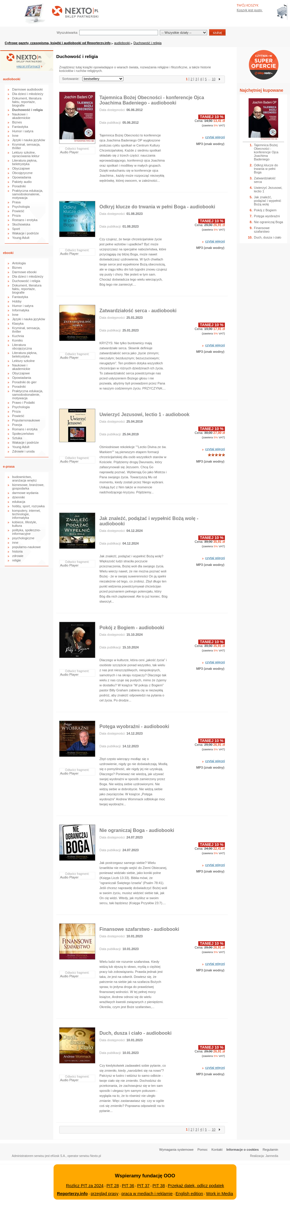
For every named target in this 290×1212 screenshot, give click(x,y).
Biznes (17, 122)
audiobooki (122, 43)
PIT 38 (158, 1185)
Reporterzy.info (72, 1193)
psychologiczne (23, 538)
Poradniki (19, 186)
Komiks (17, 340)
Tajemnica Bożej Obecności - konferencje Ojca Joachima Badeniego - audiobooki (151, 100)
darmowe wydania (25, 493)
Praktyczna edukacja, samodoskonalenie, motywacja (27, 194)
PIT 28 (113, 1185)
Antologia (19, 263)
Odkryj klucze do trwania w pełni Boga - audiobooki (157, 206)
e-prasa (8, 466)
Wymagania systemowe (176, 1149)
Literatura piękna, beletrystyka (24, 162)
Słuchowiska (21, 224)
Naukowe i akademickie (21, 116)
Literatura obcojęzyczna (22, 346)
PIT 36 (128, 1185)
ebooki (8, 253)
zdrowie (17, 556)
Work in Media (219, 1193)
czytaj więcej (215, 137)
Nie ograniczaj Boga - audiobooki (136, 830)
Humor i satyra (22, 131)
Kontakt (217, 1149)
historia (17, 551)
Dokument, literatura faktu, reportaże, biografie (26, 101)
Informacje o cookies (242, 1149)
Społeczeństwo (23, 433)
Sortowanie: (70, 79)
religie (16, 560)
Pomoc (202, 1149)
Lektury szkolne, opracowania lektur (25, 154)
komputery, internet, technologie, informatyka (26, 514)
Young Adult (20, 237)
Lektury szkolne (23, 361)
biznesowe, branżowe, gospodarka (28, 486)
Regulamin (270, 1149)
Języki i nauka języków (28, 140)
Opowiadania (21, 177)
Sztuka (17, 438)
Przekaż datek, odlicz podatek (196, 1185)
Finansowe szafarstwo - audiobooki (139, 929)
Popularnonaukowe (26, 420)
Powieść (18, 211)
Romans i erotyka (25, 220)
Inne (15, 135)
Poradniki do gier (24, 382)
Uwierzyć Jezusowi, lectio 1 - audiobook (144, 414)
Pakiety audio (22, 182)
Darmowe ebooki (24, 272)
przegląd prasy (104, 1193)
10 (213, 79)
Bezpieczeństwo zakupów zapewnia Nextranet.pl (266, 5)
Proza (16, 215)
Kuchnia (18, 336)
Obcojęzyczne (22, 173)
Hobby (17, 301)
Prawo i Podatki (23, 402)
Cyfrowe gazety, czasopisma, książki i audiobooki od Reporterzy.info (58, 43)
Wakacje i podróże (25, 233)
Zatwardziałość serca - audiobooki (138, 310)
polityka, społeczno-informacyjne (26, 531)
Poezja (17, 424)
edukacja (18, 501)
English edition (189, 1193)
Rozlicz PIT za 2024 (85, 1185)
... (209, 79)
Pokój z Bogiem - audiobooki (131, 627)
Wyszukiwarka (67, 32)
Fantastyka (20, 126)
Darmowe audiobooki (27, 89)
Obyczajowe (21, 168)
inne (15, 542)
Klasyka (18, 323)
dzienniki (18, 497)
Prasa (16, 202)
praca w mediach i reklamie (147, 1193)
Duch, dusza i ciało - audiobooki (135, 1033)
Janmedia (271, 1156)
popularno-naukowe (26, 547)
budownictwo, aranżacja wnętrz (24, 478)
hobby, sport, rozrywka (28, 506)
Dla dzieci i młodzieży (27, 94)
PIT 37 (143, 1185)
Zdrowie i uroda (23, 451)
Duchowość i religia (147, 43)
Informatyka (20, 310)
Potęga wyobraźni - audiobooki (134, 726)
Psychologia (21, 206)
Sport (16, 229)
